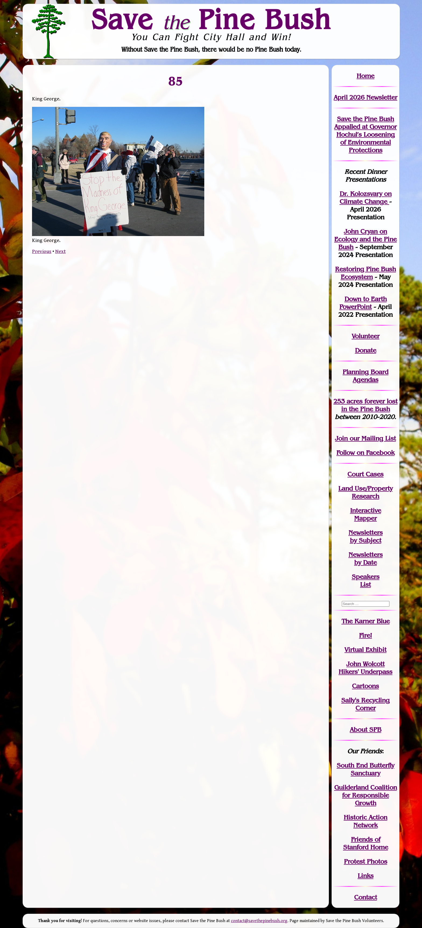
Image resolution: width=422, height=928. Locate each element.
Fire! (365, 635)
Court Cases (365, 474)
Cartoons (365, 686)
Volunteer (365, 336)
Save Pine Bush (211, 19)
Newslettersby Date (366, 558)
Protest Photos (365, 861)
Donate (365, 350)
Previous (41, 251)
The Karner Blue (366, 621)
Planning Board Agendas (365, 376)
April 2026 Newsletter (365, 97)
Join (341, 438)
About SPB (365, 729)
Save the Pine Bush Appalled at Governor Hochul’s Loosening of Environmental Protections (365, 134)
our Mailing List (372, 438)
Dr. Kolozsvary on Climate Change (366, 197)
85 (175, 80)
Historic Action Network (365, 821)
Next (60, 251)
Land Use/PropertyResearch (365, 492)
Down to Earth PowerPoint (363, 303)
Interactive (365, 510)
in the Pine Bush (369, 405)
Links (366, 876)
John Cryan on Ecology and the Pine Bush (365, 239)
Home (365, 76)
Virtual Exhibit (365, 649)
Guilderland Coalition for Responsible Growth (365, 795)
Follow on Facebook (365, 452)
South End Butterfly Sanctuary (365, 769)
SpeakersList (365, 580)
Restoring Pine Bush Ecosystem (365, 273)
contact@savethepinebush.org (259, 920)
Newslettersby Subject (366, 536)
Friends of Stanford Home (365, 843)
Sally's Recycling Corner (365, 704)
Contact (365, 897)
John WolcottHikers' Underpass (365, 668)
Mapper (365, 518)
